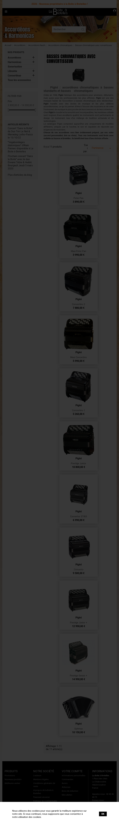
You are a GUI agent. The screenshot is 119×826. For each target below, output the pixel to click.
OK (102, 814)
